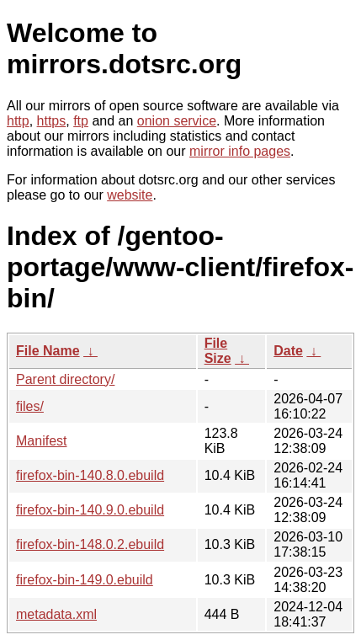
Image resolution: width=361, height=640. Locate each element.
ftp (80, 121)
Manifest (41, 441)
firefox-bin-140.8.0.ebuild (90, 475)
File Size (217, 350)
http (18, 121)
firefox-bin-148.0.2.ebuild (90, 544)
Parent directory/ (65, 379)
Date (288, 351)
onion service (176, 121)
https (51, 121)
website (129, 195)
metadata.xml (56, 614)
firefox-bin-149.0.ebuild (84, 580)
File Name (48, 351)
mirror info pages (239, 151)
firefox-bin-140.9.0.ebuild (90, 510)
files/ (30, 406)
